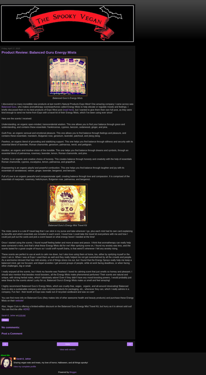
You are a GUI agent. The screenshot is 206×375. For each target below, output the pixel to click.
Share (5, 320)
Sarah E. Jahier (23, 359)
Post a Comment (12, 333)
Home (67, 344)
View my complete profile (25, 366)
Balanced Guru (9, 107)
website (19, 300)
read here (68, 110)
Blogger (73, 372)
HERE (26, 309)
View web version (67, 349)
